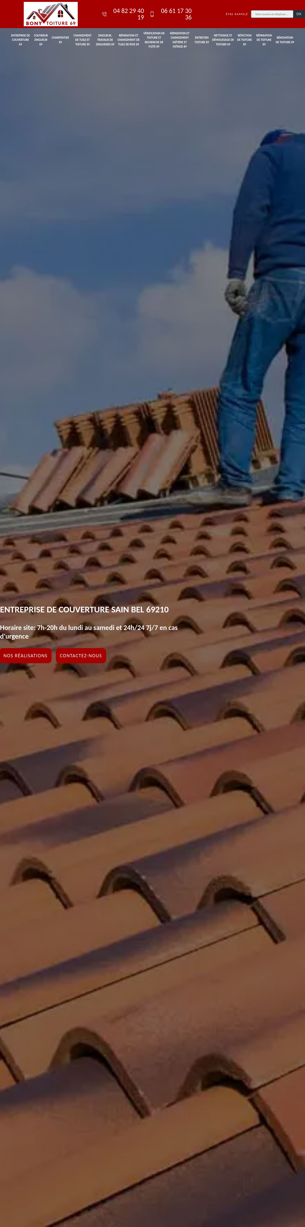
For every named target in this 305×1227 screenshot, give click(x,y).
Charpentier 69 (60, 40)
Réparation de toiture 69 (264, 40)
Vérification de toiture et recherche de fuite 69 (153, 40)
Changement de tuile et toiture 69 (82, 40)
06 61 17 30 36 (170, 14)
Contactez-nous (81, 656)
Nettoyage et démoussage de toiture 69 (223, 40)
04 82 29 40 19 (123, 14)
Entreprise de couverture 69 (20, 40)
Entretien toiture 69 (202, 40)
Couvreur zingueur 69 (41, 40)
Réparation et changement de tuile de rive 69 (128, 40)
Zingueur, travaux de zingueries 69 (105, 40)
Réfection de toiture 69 (244, 40)
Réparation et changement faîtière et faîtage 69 (179, 40)
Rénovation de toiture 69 (285, 40)
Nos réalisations (26, 656)
